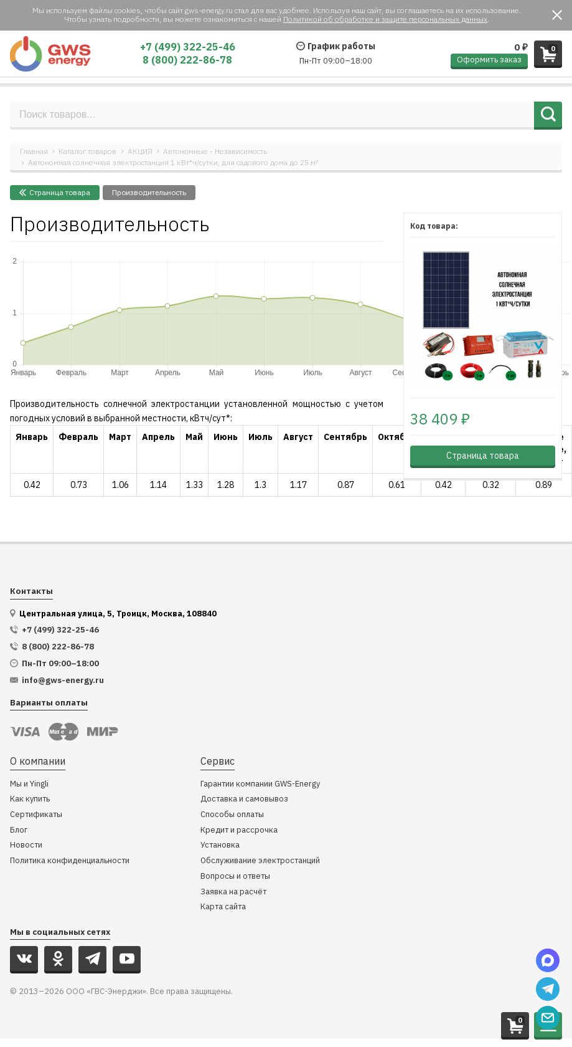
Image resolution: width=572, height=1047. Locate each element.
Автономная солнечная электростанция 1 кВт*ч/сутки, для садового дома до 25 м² (173, 162)
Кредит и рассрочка (239, 830)
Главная (34, 151)
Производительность (149, 192)
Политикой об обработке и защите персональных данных (385, 19)
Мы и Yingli (29, 784)
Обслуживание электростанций (260, 861)
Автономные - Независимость (215, 151)
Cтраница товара (54, 192)
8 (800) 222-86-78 (187, 59)
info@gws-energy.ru (63, 681)
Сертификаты (36, 815)
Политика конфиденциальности (69, 861)
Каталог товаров (87, 151)
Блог (18, 830)
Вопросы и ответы (235, 876)
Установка (220, 845)
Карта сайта (223, 907)
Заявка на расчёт (233, 892)
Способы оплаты (232, 815)
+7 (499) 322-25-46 (187, 46)
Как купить (30, 799)
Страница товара (482, 455)
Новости (26, 845)
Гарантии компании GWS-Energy (260, 784)
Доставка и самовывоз (244, 799)
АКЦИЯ (140, 151)
